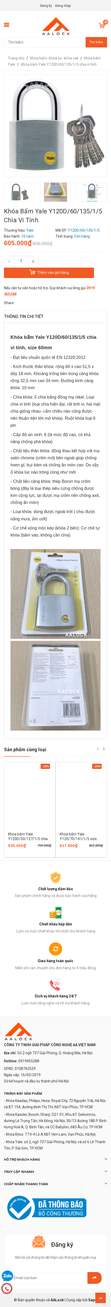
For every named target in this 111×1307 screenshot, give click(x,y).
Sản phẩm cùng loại (25, 749)
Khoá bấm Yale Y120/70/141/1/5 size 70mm (78, 839)
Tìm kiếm (96, 42)
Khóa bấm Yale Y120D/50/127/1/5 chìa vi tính (29, 839)
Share (9, 303)
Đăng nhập (63, 6)
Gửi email (94, 1278)
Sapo (92, 1300)
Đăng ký (46, 6)
